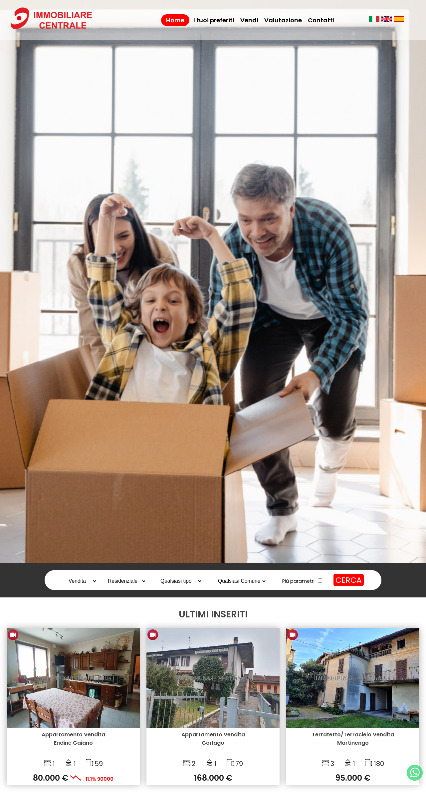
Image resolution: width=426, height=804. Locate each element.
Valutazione (283, 20)
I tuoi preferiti (213, 20)
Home (175, 20)
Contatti (321, 20)
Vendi (249, 20)
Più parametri (298, 581)
